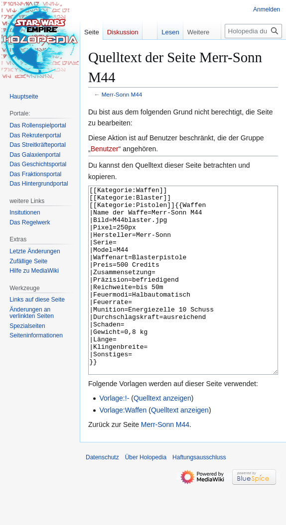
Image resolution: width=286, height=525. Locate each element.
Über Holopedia (145, 494)
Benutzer (105, 149)
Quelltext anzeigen (162, 435)
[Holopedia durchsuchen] (253, 31)
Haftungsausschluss (199, 494)
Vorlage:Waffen (122, 447)
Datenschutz (102, 494)
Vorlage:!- (114, 435)
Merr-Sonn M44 (122, 94)
